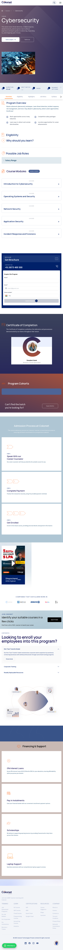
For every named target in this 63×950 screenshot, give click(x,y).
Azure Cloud (29, 913)
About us (55, 907)
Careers (55, 910)
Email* (6, 285)
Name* (6, 277)
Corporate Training (10, 667)
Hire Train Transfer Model (12, 649)
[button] (31, 649)
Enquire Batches (50, 406)
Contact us (56, 913)
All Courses (17, 907)
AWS (27, 910)
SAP (27, 907)
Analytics (16, 926)
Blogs (42, 912)
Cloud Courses (18, 913)
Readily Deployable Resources (13, 672)
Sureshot (43, 915)
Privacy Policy (56, 921)
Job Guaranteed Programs (5, 909)
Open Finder (54, 620)
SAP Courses (17, 910)
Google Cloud (29, 916)
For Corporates (6, 919)
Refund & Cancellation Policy (56, 926)
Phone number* (8, 292)
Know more (9, 659)
